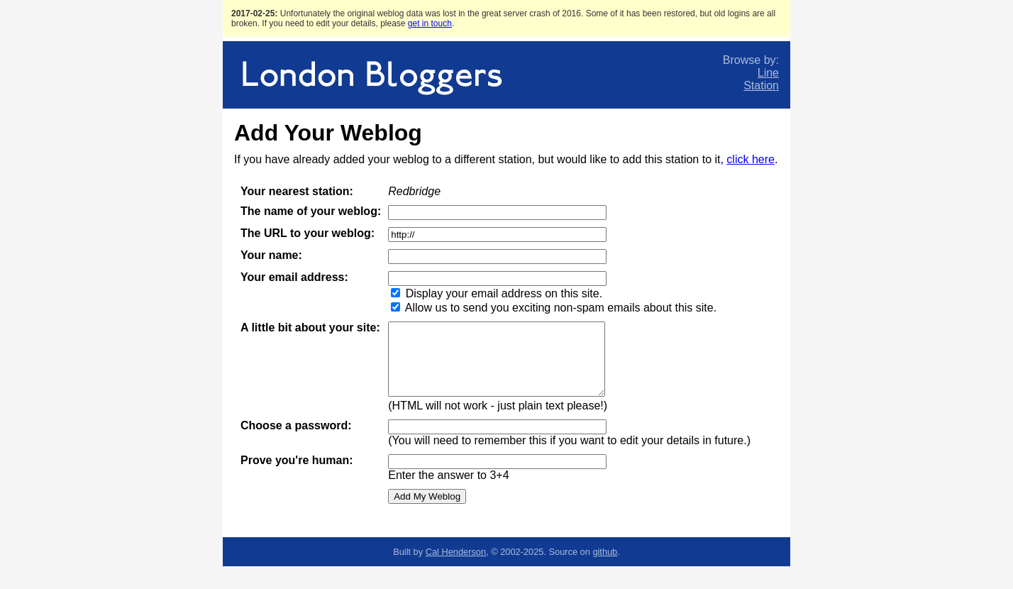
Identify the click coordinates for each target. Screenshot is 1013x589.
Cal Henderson (456, 551)
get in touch (430, 23)
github (604, 551)
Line (768, 73)
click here (750, 159)
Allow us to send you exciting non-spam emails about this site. (560, 308)
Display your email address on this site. (504, 293)
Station (761, 85)
